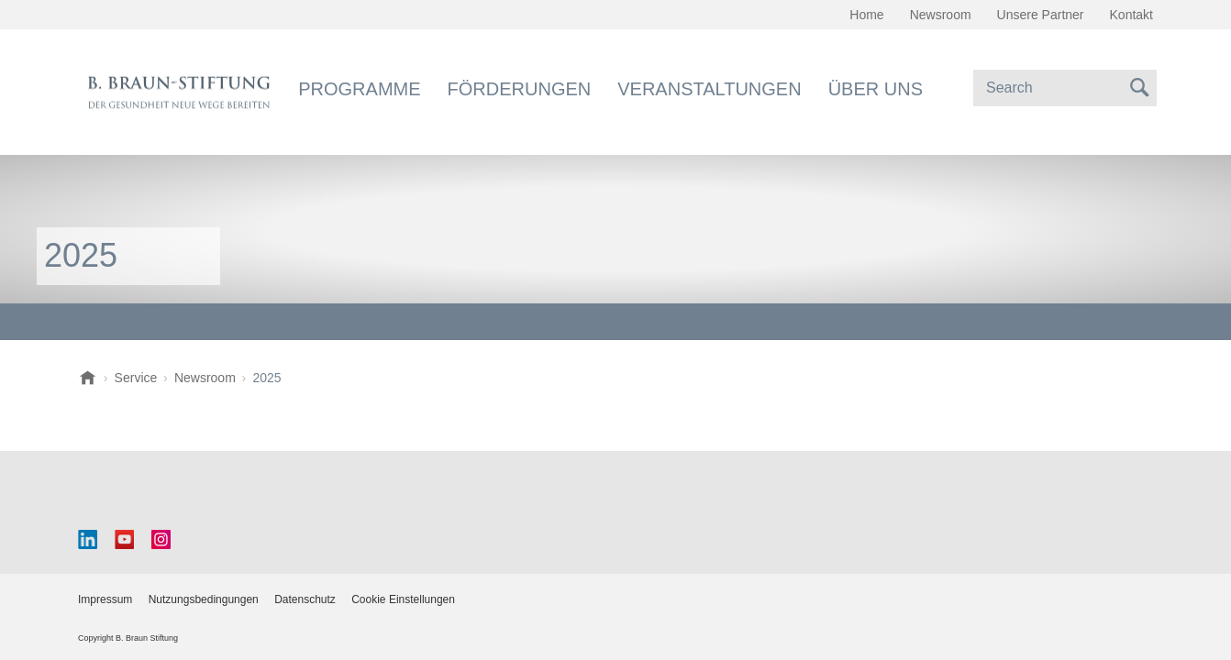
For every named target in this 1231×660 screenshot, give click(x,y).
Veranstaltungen (709, 89)
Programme (359, 89)
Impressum (105, 599)
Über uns (875, 89)
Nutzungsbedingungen (204, 599)
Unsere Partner (1040, 14)
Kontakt (1131, 14)
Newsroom (940, 14)
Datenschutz (305, 599)
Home (866, 14)
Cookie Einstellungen (403, 599)
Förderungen (520, 89)
